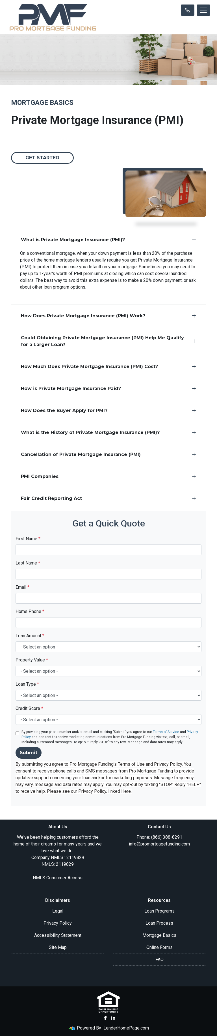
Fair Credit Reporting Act (108, 498)
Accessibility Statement (57, 935)
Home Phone (30, 611)
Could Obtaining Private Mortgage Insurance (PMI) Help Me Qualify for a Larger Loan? (108, 341)
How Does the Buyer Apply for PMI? (108, 410)
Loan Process (159, 923)
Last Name (28, 563)
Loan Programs (159, 911)
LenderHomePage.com (126, 1028)
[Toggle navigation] (203, 10)
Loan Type (27, 684)
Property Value (32, 660)
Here (126, 791)
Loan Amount (30, 635)
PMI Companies (108, 476)
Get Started (42, 157)
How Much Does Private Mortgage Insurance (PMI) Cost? (108, 366)
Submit (28, 752)
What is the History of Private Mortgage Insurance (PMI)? (108, 432)
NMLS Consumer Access (58, 877)
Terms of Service (166, 732)
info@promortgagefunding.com (159, 844)
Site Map (58, 947)
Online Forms (159, 947)
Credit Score (29, 708)
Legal (57, 911)
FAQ (159, 959)
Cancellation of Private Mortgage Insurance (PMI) (108, 454)
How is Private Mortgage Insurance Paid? (108, 388)
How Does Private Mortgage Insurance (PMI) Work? (108, 315)
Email (22, 587)
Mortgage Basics (159, 935)
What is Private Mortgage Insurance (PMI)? (108, 239)
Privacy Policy (58, 923)
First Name (28, 538)
